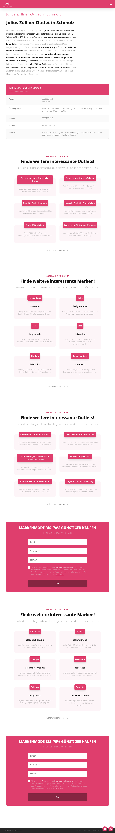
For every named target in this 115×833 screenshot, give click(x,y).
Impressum (78, 831)
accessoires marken (35, 667)
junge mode (35, 334)
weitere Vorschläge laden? (57, 250)
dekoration (80, 334)
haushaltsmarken (80, 695)
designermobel (80, 306)
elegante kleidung (35, 639)
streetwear (80, 364)
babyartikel (35, 695)
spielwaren (35, 306)
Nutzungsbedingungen (64, 567)
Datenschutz (46, 567)
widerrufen (60, 574)
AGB (108, 831)
